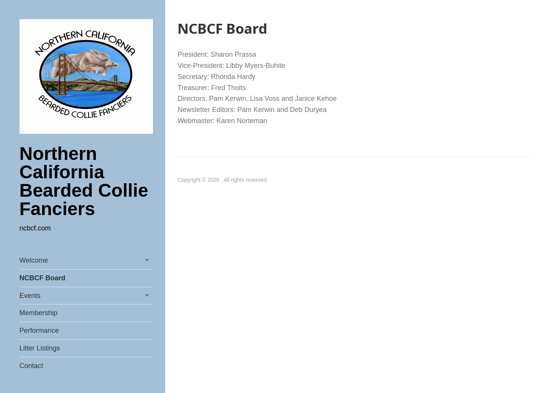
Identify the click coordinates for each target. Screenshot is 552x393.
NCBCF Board (43, 278)
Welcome (34, 260)
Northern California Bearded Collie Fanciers (84, 181)
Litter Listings (40, 348)
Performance (39, 330)
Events (30, 295)
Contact (31, 366)
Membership (39, 313)
